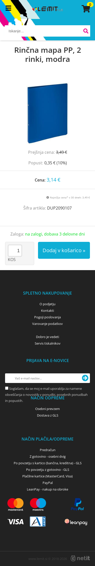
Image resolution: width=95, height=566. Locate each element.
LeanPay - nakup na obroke (47, 489)
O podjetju (47, 304)
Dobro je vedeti (47, 337)
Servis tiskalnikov (48, 343)
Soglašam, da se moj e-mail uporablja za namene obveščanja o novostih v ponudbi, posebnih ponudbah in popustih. (46, 394)
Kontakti (47, 310)
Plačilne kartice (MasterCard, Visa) (47, 476)
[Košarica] (85, 9)
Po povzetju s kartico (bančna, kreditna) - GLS (48, 463)
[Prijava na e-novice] (85, 378)
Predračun (47, 450)
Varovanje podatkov (47, 323)
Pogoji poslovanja (47, 317)
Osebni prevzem (47, 408)
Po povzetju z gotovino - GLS (47, 469)
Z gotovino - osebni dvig (48, 456)
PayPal (48, 482)
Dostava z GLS (47, 415)
